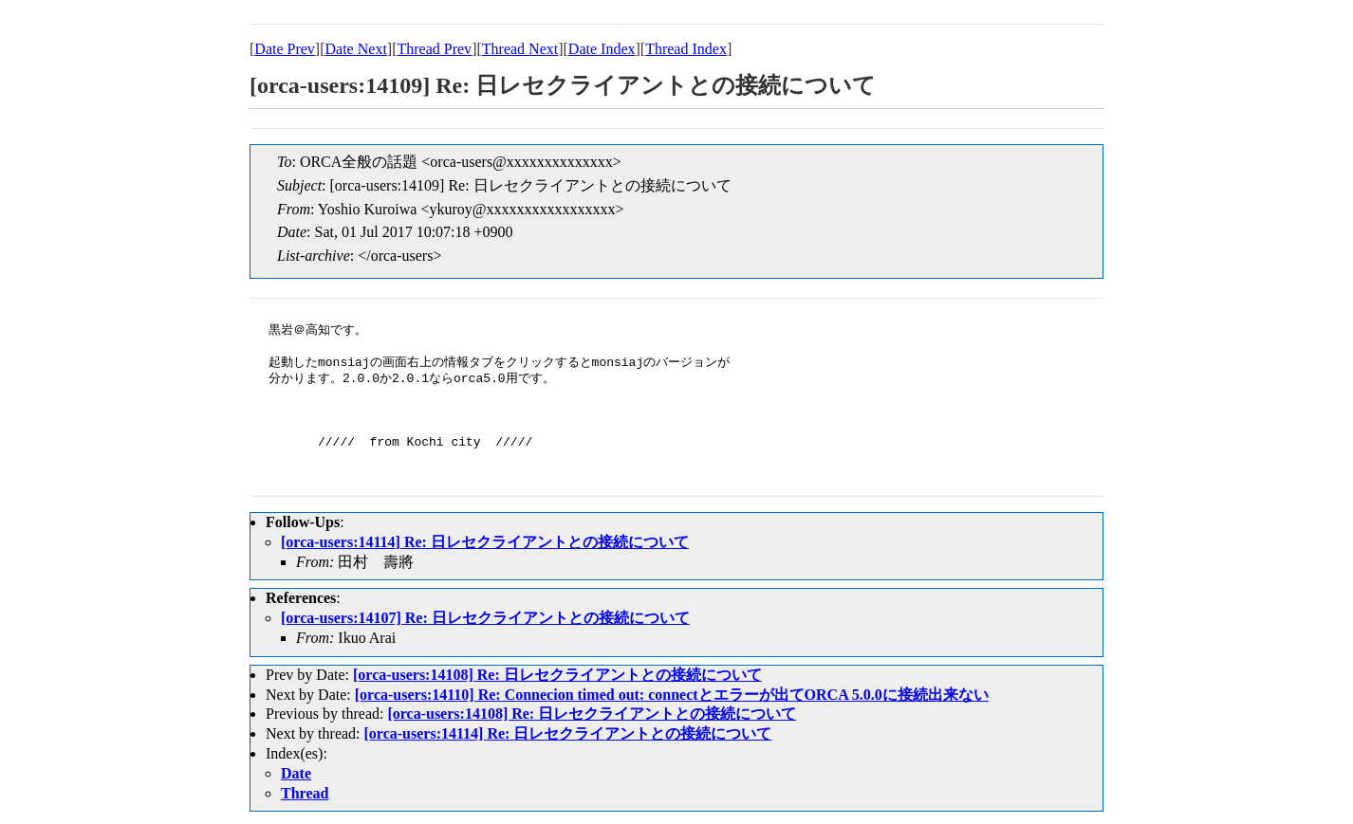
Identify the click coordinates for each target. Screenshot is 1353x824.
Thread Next (520, 49)
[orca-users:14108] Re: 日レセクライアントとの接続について (557, 675)
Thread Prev (434, 49)
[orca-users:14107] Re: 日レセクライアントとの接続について (485, 618)
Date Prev (284, 49)
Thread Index (686, 49)
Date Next (356, 49)
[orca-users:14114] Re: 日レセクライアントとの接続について (485, 542)
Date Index (602, 49)
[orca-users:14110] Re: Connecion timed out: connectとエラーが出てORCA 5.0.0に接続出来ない (672, 695)
